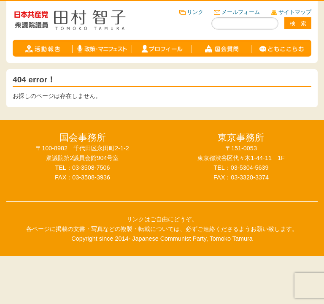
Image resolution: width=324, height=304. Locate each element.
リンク (195, 12)
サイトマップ (294, 12)
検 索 (298, 23)
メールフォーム (240, 12)
